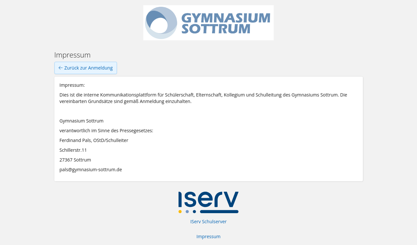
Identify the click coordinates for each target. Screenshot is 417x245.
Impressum (208, 236)
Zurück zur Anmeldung (86, 68)
